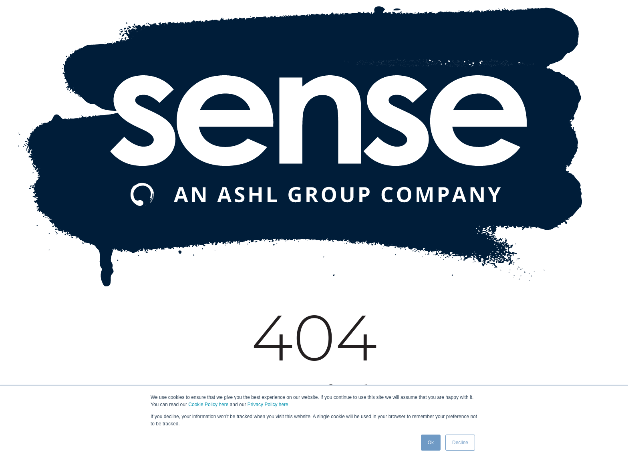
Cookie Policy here (208, 404)
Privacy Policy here (268, 404)
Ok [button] (431, 442)
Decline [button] (460, 442)
